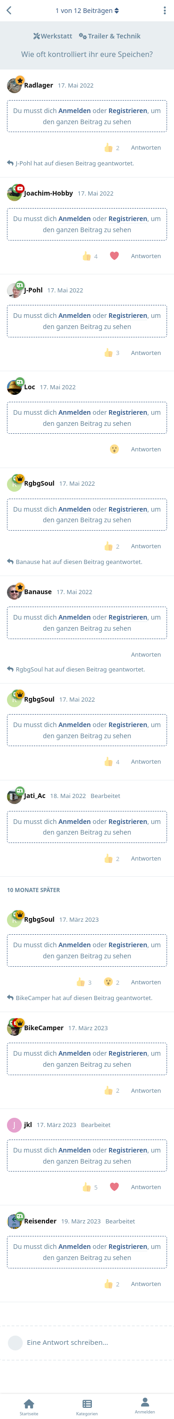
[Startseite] (29, 1406)
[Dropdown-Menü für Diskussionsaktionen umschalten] (164, 10)
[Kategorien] (87, 1406)
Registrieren (128, 110)
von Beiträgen (86, 10)
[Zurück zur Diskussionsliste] (9, 10)
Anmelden (74, 110)
